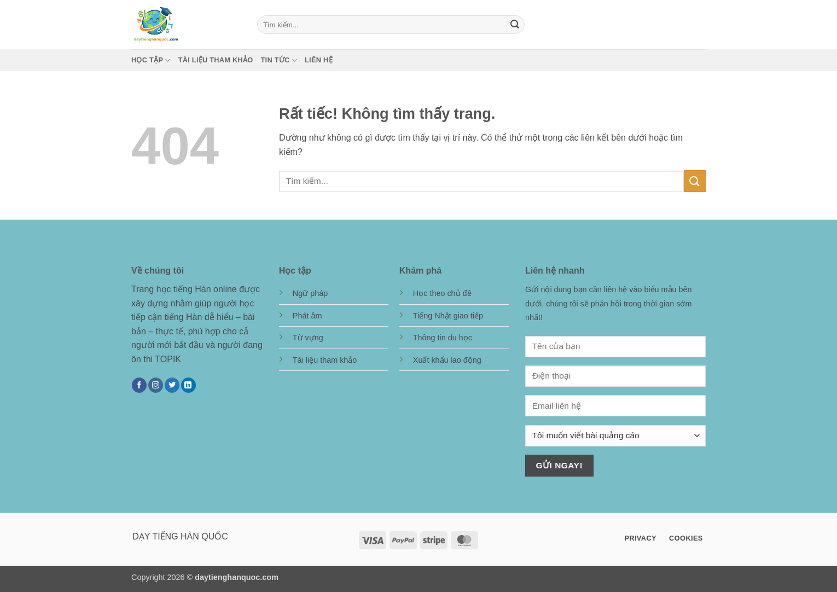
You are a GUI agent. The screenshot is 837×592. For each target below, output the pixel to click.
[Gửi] (514, 24)
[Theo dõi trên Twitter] (172, 385)
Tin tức (279, 60)
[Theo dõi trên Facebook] (139, 385)
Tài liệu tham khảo (215, 60)
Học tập (151, 60)
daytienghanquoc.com (236, 577)
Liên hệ (319, 60)
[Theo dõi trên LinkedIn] (188, 385)
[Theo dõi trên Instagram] (155, 385)
